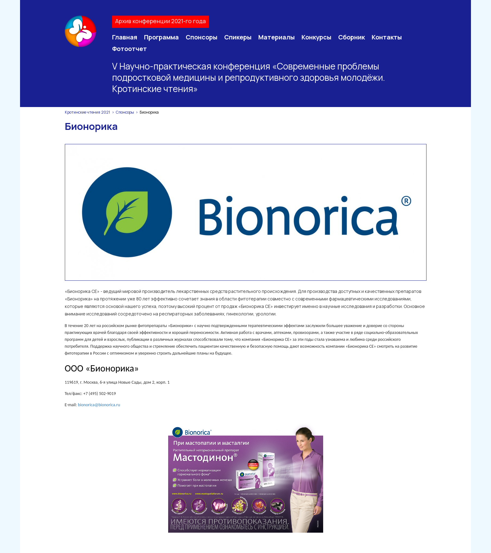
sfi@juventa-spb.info (155, 524)
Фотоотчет (129, 48)
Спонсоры (201, 37)
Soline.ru (262, 542)
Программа (161, 37)
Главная (124, 37)
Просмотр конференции (298, 493)
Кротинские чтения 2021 (87, 112)
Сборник (351, 37)
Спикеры (237, 37)
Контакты (387, 37)
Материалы (276, 37)
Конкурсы (316, 37)
